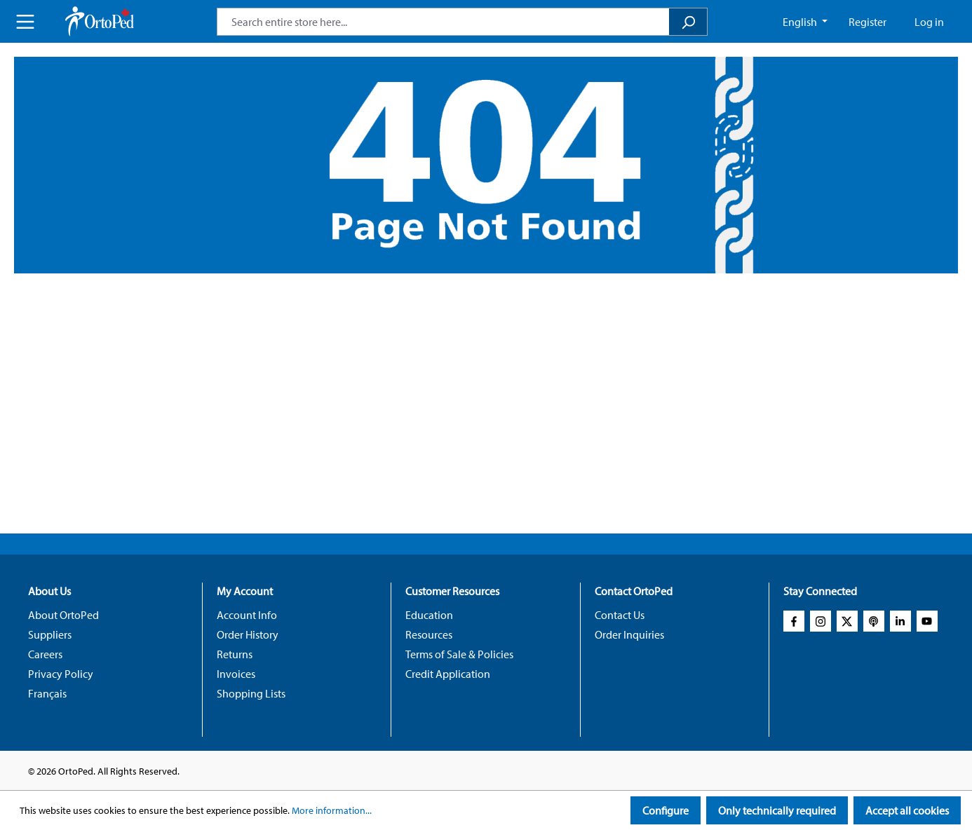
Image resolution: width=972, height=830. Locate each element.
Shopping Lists (251, 693)
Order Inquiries (629, 634)
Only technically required (777, 810)
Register (867, 22)
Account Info (247, 615)
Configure (665, 810)
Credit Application (447, 674)
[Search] (688, 22)
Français (47, 693)
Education (429, 615)
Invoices (236, 674)
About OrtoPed (63, 615)
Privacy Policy (60, 674)
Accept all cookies (907, 810)
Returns (234, 654)
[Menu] (25, 21)
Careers (45, 654)
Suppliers (50, 634)
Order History (247, 634)
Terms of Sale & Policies (459, 654)
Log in (929, 22)
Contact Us (619, 615)
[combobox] (443, 22)
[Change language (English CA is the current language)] (805, 22)
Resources (428, 634)
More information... (332, 810)
